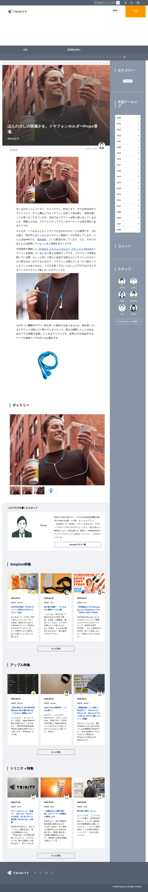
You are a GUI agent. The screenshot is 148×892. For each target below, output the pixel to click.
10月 (25, 50)
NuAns (72, 524)
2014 (119, 183)
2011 (119, 200)
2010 (119, 206)
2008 (119, 218)
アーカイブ (13, 150)
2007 (119, 224)
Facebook (125, 3)
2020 (119, 147)
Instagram (138, 3)
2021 (119, 141)
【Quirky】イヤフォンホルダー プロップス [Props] (64, 249)
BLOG (135, 12)
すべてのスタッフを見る (128, 322)
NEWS (115, 12)
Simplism (60, 524)
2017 (119, 165)
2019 (119, 153)
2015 (119, 177)
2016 (119, 171)
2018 (119, 159)
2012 (119, 194)
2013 (119, 188)
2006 (119, 230)
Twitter (131, 3)
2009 (119, 212)
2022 (119, 136)
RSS (144, 3)
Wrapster (41, 239)
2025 (119, 118)
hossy (94, 149)
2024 (119, 124)
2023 (119, 130)
